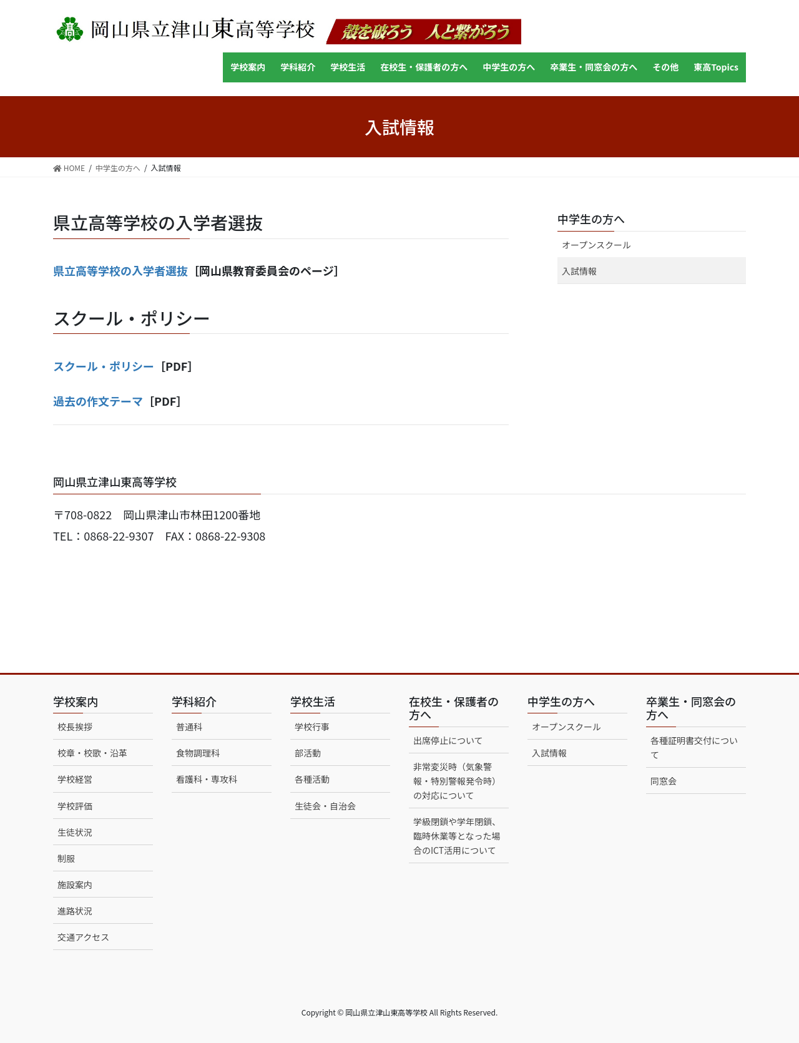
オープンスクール (596, 244)
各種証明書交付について (694, 747)
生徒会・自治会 (325, 806)
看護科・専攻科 (206, 779)
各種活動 (312, 779)
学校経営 (74, 779)
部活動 (308, 753)
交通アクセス (83, 937)
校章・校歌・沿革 (92, 753)
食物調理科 (198, 753)
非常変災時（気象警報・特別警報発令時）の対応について (457, 780)
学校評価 (74, 806)
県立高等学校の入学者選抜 (120, 270)
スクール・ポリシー (103, 366)
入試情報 (579, 271)
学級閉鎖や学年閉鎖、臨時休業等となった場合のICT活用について (457, 835)
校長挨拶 (74, 726)
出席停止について (448, 740)
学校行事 (312, 726)
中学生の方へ (591, 218)
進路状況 (74, 910)
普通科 (189, 726)
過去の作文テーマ (98, 401)
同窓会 (663, 781)
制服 (66, 858)
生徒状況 (74, 832)
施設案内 (74, 884)
